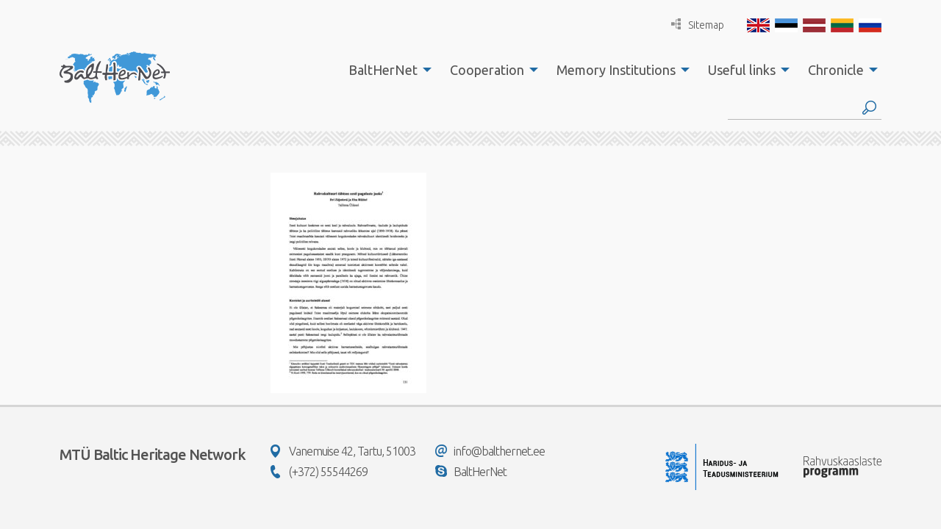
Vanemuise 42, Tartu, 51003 (343, 451)
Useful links (742, 69)
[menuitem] (386, 69)
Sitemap (697, 24)
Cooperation (487, 69)
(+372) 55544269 (319, 471)
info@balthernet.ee (490, 451)
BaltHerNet (383, 69)
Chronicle (836, 69)
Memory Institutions (616, 69)
